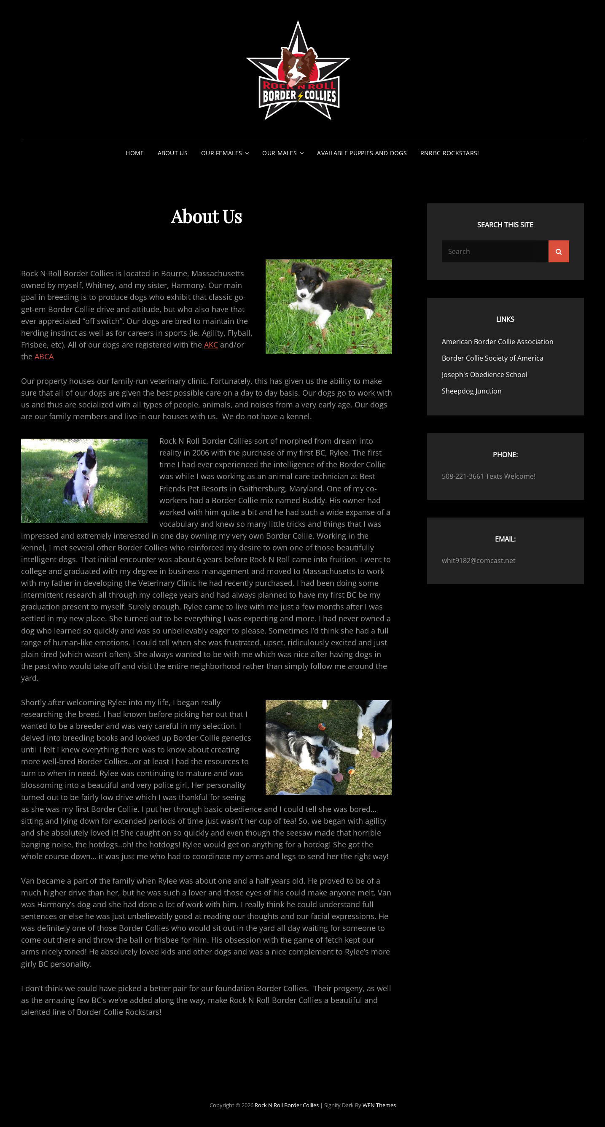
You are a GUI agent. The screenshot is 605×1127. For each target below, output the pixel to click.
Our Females (221, 153)
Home (135, 153)
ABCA (44, 356)
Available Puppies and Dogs (362, 153)
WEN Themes (379, 1105)
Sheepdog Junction (472, 391)
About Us (173, 153)
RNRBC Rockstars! (449, 153)
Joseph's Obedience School (484, 374)
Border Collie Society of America (492, 358)
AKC (211, 345)
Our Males (279, 153)
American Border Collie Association (498, 341)
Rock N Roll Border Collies (287, 1105)
